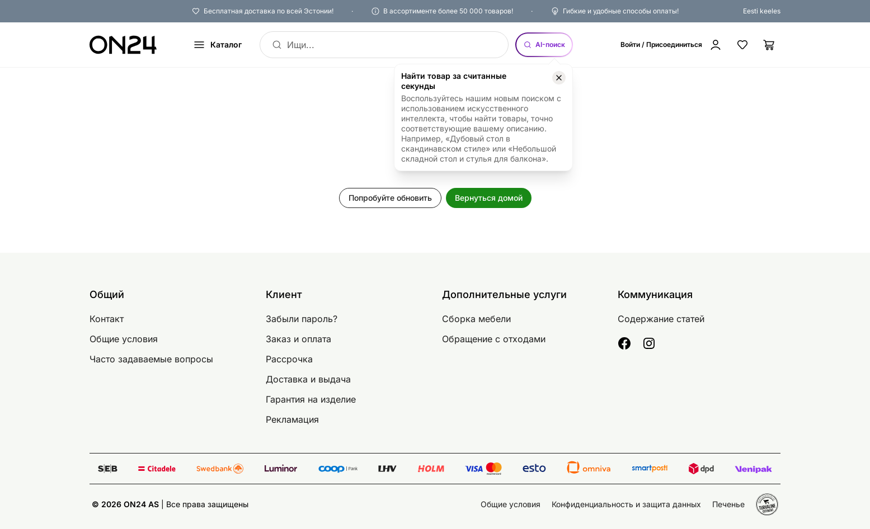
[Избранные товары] (742, 45)
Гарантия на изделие (311, 399)
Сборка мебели (476, 318)
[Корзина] (769, 45)
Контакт (107, 318)
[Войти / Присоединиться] (671, 45)
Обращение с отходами (493, 338)
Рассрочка (289, 359)
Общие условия (124, 338)
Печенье (728, 504)
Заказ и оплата (298, 338)
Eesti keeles (761, 11)
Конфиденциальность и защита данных (626, 504)
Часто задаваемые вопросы (151, 359)
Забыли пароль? (301, 318)
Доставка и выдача (308, 379)
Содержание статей (661, 318)
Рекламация (292, 419)
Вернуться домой (489, 197)
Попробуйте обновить (390, 197)
